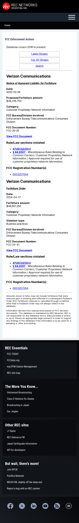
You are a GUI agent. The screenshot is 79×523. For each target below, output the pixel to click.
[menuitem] (39, 354)
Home (7, 25)
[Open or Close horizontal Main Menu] (39, 17)
